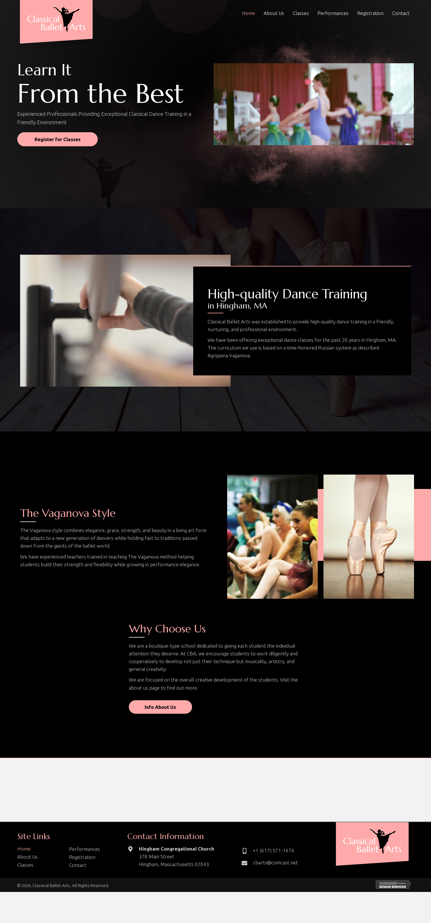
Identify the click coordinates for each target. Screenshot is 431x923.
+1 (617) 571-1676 (273, 850)
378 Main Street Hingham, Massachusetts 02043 (174, 860)
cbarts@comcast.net (275, 862)
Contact (77, 865)
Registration (82, 857)
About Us (27, 856)
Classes (25, 865)
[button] (57, 139)
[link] (248, 13)
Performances (84, 849)
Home (23, 848)
